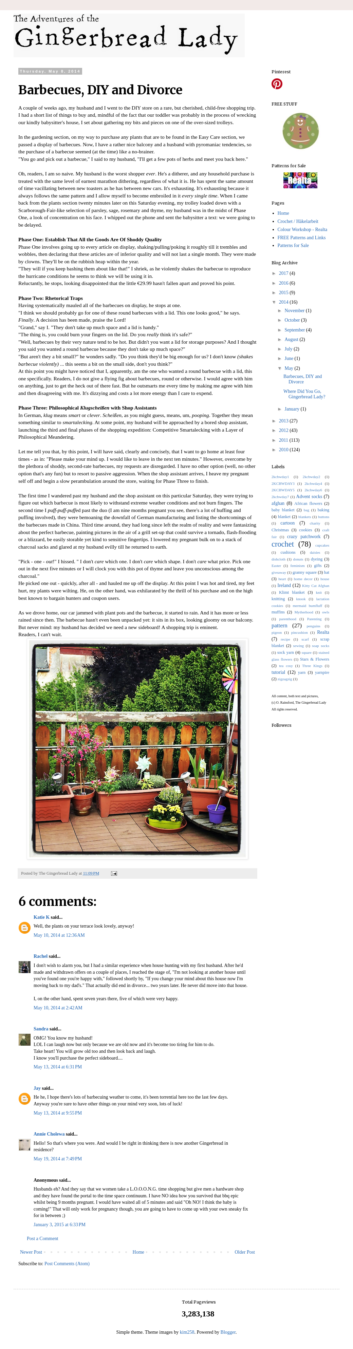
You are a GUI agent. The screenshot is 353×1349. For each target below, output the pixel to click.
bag (306, 510)
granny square (305, 572)
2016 (284, 283)
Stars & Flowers (314, 659)
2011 (284, 440)
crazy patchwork (304, 536)
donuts (298, 559)
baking (323, 510)
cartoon (287, 523)
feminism (298, 566)
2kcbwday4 (313, 483)
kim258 (187, 1332)
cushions (288, 552)
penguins (313, 626)
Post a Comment (42, 1238)
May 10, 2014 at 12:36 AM (59, 935)
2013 (284, 420)
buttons (323, 517)
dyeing (316, 559)
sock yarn (285, 652)
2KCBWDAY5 (283, 490)
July (289, 349)
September (295, 329)
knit (319, 592)
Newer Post (31, 1252)
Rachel (41, 956)
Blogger (228, 1332)
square (307, 652)
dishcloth (278, 559)
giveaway (279, 572)
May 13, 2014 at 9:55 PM (58, 1113)
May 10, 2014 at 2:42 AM (58, 1007)
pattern (279, 625)
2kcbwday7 (280, 497)
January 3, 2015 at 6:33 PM (60, 1224)
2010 (284, 449)
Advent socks (309, 496)
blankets (304, 517)
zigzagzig (285, 679)
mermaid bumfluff (307, 606)
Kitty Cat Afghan (315, 586)
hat (326, 572)
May (289, 368)
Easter (276, 566)
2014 (284, 302)
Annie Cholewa (49, 1134)
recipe (285, 639)
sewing (298, 646)
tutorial (278, 672)
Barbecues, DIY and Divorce (302, 379)
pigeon (277, 632)
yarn (301, 672)
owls (325, 612)
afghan (278, 503)
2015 (284, 292)
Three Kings (312, 666)
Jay (37, 1088)
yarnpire (322, 672)
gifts (317, 565)
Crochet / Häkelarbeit (298, 221)
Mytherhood (303, 612)
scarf (305, 639)
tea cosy (286, 666)
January (292, 409)
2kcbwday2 (311, 477)
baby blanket (283, 510)
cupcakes (322, 545)
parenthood (287, 619)
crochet (283, 544)
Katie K (42, 917)
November (295, 310)
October (292, 320)
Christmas (280, 530)
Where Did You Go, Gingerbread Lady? (304, 394)
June (289, 358)
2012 (284, 430)
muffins (278, 612)
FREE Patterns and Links (302, 237)
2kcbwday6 (313, 490)
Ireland (284, 585)
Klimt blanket (292, 592)
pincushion (299, 632)
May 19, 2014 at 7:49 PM (58, 1158)
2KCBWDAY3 (283, 483)
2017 (284, 273)
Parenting (314, 619)
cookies (305, 530)
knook (301, 599)
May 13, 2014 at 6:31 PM (58, 1066)
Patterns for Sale (293, 245)
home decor (303, 579)
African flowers (308, 503)
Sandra (41, 1028)
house (324, 579)
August (291, 339)
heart (282, 579)
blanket (284, 516)
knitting (278, 598)
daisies (315, 552)
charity (315, 523)
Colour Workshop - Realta (303, 229)
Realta (323, 632)
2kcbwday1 (280, 477)
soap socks (320, 646)
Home (138, 1252)
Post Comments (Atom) (67, 1263)
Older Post (245, 1252)
